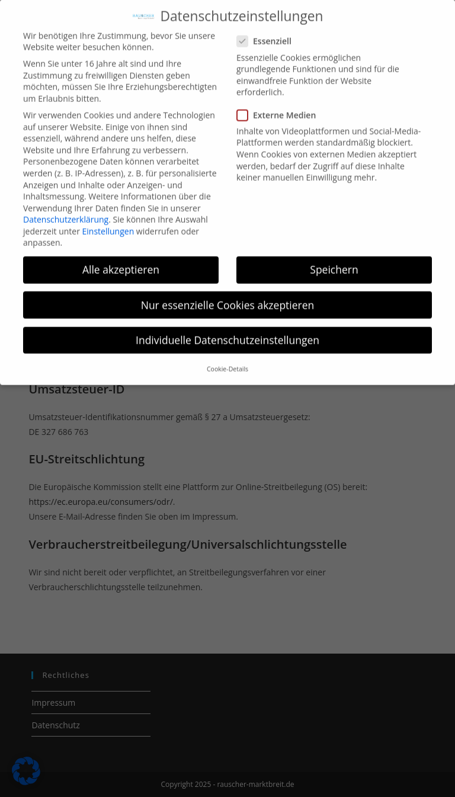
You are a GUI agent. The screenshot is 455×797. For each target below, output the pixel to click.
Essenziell (269, 32)
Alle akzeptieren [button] (120, 261)
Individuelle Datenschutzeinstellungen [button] (227, 331)
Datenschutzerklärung (65, 210)
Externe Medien (280, 105)
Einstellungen (108, 222)
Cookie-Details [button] (227, 360)
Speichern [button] (334, 261)
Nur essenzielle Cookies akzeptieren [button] (228, 296)
